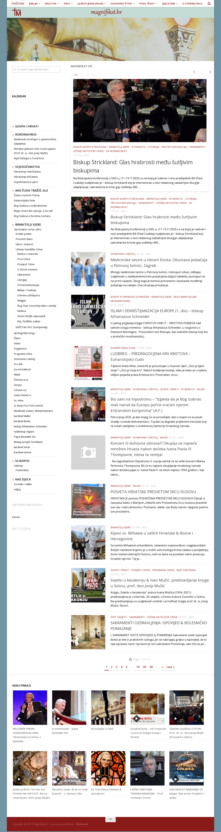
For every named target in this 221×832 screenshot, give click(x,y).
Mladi (201, 389)
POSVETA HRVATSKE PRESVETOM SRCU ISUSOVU (153, 491)
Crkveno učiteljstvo (28, 295)
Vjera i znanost (24, 244)
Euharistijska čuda (122, 347)
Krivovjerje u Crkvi (102, 729)
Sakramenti (197, 146)
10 (138, 668)
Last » (171, 668)
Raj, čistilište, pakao (28, 321)
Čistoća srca (21, 379)
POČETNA (18, 3)
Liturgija (153, 146)
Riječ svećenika (186, 570)
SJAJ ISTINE (168, 3)
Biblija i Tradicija (26, 290)
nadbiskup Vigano (24, 431)
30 (151, 668)
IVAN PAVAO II (22, 395)
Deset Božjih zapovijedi (31, 316)
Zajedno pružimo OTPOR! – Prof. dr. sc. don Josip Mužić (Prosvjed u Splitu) (186, 734)
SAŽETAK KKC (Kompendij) (31, 327)
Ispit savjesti (118, 617)
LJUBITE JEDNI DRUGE (90, 3)
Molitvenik (82, 824)
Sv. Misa (18, 400)
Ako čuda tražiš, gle (31, 190)
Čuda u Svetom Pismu (27, 195)
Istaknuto (138, 146)
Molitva (21, 311)
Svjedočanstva (27, 167)
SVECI (66, 3)
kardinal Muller (22, 416)
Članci (17, 338)
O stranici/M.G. (192, 3)
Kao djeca (23, 479)
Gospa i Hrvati (169, 389)
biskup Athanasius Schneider (129, 296)
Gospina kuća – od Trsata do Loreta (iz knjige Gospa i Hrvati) (148, 734)
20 (144, 668)
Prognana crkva (163, 570)
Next (211, 72)
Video (17, 343)
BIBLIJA (33, 3)
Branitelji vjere (119, 146)
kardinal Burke (22, 421)
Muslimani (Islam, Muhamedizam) (33, 410)
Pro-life (18, 364)
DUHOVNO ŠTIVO (121, 3)
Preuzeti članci (24, 239)
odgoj (17, 489)
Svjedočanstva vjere (26, 182)
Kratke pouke (23, 233)
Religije (21, 300)
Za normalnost (116, 151)
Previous (193, 72)
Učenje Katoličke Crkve (88, 151)
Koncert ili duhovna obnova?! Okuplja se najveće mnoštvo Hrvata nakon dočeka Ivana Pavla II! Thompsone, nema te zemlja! (153, 449)
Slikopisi (22, 461)
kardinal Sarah (22, 447)
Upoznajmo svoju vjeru (27, 229)
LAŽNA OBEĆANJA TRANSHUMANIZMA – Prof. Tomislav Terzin (147, 794)
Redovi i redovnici (27, 253)
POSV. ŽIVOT (147, 3)
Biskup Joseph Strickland (90, 146)
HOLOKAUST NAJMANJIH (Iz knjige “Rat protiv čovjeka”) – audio (187, 794)
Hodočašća (22, 470)
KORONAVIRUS (26, 134)
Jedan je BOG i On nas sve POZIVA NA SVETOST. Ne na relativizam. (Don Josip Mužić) (31, 794)
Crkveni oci (20, 390)
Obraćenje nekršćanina (27, 171)
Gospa (18, 385)
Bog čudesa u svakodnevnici (30, 205)
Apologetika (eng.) (24, 333)
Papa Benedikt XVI (25, 436)
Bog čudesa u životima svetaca (32, 216)
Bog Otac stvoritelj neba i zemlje (36, 305)
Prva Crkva (23, 259)
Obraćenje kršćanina (26, 176)
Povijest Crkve (140, 570)
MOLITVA (50, 3)
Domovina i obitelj (122, 253)
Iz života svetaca (27, 269)
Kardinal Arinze (22, 452)
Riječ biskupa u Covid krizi (29, 158)
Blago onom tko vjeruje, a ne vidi (33, 210)
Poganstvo (20, 348)
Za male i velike (23, 484)
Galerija (18, 465)
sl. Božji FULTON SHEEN (28, 405)
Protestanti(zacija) (174, 146)
